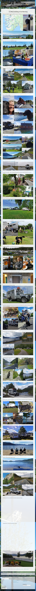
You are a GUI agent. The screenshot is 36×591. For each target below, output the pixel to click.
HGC (9, 569)
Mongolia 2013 (13, 0)
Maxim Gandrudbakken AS (20, 0)
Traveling (22, 569)
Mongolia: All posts (16, 582)
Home (3, 0)
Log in (24, 578)
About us (6, 0)
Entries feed (24, 579)
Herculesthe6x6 (16, 569)
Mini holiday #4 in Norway (30, 573)
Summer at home (4, 573)
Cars (9, 0)
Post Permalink (27, 569)
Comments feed (25, 580)
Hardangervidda (12, 161)
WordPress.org (25, 581)
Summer (19, 569)
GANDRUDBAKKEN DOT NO (18, 4)
